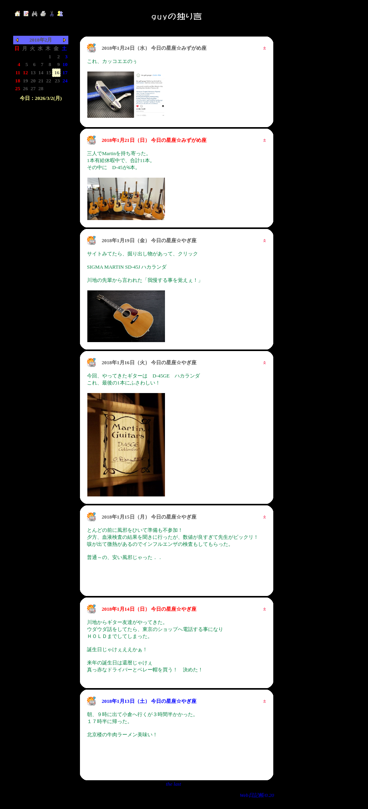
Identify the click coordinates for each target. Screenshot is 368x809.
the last (173, 784)
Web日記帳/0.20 (257, 795)
